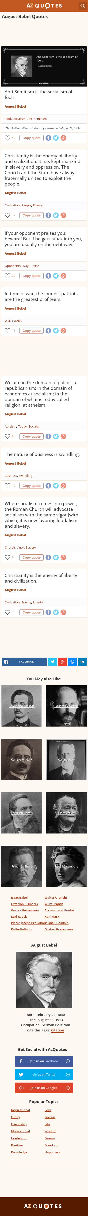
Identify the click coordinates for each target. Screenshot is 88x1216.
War (7, 320)
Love (48, 1110)
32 (13, 215)
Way (26, 266)
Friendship (19, 1124)
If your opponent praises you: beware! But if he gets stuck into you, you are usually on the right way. (43, 238)
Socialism (19, 119)
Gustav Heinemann (25, 910)
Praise (35, 266)
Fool (8, 119)
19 (13, 486)
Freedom (51, 1145)
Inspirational (20, 1110)
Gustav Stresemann (59, 929)
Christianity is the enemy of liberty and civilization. (41, 578)
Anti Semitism (37, 119)
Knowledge (19, 1152)
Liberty (38, 602)
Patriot (17, 320)
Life (47, 1124)
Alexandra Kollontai (59, 910)
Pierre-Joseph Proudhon (28, 923)
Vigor (20, 547)
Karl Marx (52, 916)
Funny (15, 1117)
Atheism (10, 426)
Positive (17, 1145)
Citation (57, 1030)
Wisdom (50, 1131)
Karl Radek (19, 916)
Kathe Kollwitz (21, 929)
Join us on (44, 1061)
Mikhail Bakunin (57, 923)
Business (11, 476)
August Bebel (15, 106)
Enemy (38, 205)
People (26, 205)
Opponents (13, 266)
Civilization (12, 205)
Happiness (52, 1152)
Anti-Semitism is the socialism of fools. (38, 94)
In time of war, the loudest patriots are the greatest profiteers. (41, 296)
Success (50, 1117)
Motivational (20, 1131)
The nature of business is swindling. (42, 454)
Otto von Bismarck (24, 904)
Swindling (25, 476)
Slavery (31, 547)
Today (22, 426)
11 (13, 331)
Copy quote (32, 138)
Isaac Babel (19, 897)
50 (13, 138)
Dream (50, 1138)
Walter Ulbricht (56, 897)
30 (13, 276)
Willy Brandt (54, 904)
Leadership (19, 1138)
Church (10, 547)
